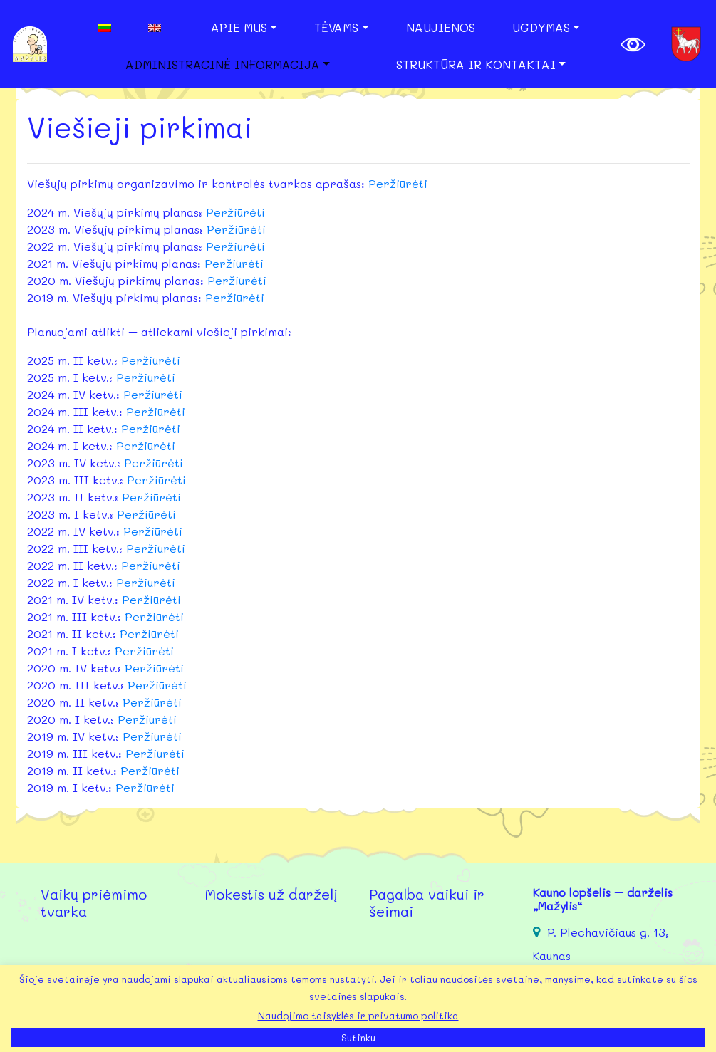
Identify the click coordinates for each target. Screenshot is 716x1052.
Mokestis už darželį (271, 894)
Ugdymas (541, 27)
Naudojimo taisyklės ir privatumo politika (358, 1015)
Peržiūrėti (397, 183)
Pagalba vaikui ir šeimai (426, 902)
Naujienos (440, 27)
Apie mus (239, 27)
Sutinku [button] (358, 1037)
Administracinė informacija (222, 64)
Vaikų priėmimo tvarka (94, 902)
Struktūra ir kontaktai (476, 64)
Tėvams (336, 27)
